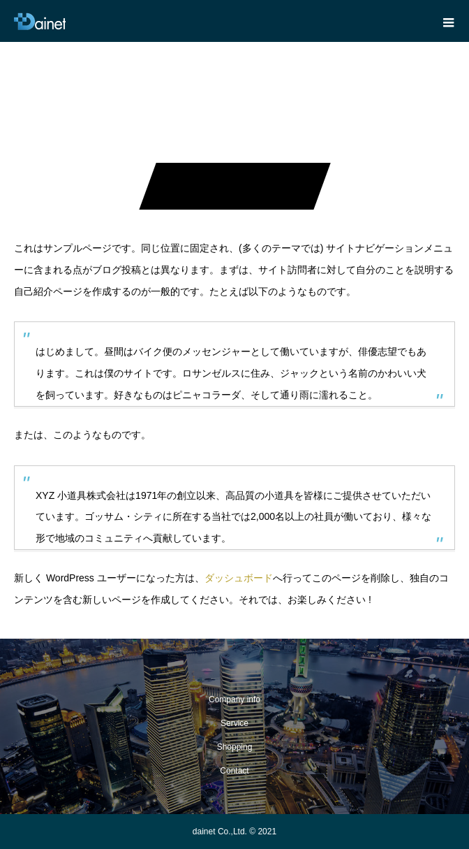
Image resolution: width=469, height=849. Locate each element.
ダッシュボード (238, 577)
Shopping (235, 747)
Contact (234, 771)
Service (234, 723)
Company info (234, 699)
